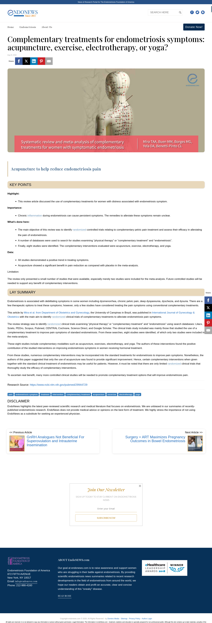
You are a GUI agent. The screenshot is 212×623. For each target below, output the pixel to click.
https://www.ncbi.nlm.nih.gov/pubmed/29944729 (58, 384)
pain (10, 394)
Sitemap (124, 619)
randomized (79, 229)
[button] (106, 490)
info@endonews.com (26, 581)
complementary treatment (78, 394)
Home (11, 27)
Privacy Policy (134, 619)
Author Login (147, 619)
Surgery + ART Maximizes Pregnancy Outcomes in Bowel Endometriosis (155, 439)
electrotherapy (125, 394)
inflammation (35, 215)
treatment (45, 394)
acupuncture (99, 394)
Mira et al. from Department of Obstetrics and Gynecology (56, 312)
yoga (137, 394)
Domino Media (113, 619)
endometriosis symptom (26, 394)
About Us (47, 27)
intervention (58, 394)
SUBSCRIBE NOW (106, 518)
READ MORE (64, 595)
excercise (111, 394)
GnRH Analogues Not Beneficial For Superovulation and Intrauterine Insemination (55, 441)
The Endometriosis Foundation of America (117, 2)
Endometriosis (28, 27)
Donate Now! (194, 27)
